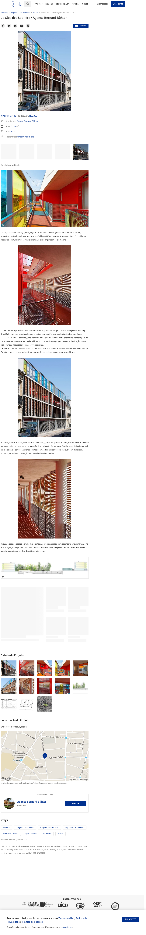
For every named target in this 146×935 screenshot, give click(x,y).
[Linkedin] (15, 26)
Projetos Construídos (25, 827)
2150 (13, 126)
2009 (13, 131)
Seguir (75, 803)
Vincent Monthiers (25, 136)
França (33, 115)
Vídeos (85, 4)
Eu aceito (130, 919)
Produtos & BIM (62, 4)
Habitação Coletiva (10, 833)
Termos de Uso (66, 918)
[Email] (22, 26)
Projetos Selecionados (49, 827)
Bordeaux (47, 833)
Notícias (75, 4)
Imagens (49, 4)
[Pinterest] (28, 26)
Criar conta (118, 3)
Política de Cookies (32, 922)
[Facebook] (3, 26)
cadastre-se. (67, 927)
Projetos (39, 4)
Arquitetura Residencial (74, 827)
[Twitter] (9, 26)
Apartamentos (8, 115)
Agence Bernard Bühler (27, 121)
